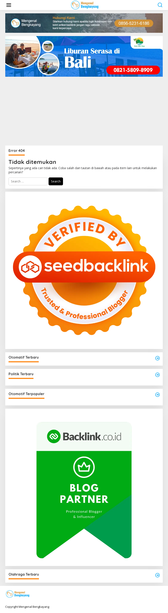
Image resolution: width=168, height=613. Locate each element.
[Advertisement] (84, 112)
